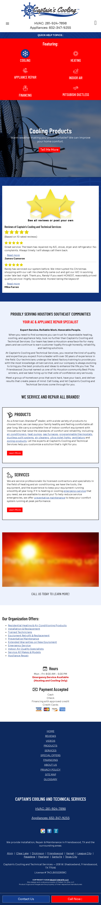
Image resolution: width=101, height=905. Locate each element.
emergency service (75, 491)
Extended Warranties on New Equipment (32, 642)
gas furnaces (50, 434)
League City (84, 853)
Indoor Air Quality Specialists (26, 648)
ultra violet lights (60, 437)
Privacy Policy (50, 769)
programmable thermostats (75, 434)
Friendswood (55, 853)
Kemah (70, 853)
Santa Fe (57, 856)
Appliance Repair (18, 655)
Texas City (71, 856)
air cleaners (42, 437)
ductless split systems (20, 437)
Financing (50, 760)
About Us (50, 764)
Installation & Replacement (24, 628)
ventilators (78, 437)
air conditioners (16, 434)
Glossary (50, 779)
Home (50, 731)
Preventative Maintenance (23, 638)
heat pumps (35, 434)
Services (50, 750)
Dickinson (38, 853)
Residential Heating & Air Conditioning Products (37, 625)
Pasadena (29, 856)
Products (50, 745)
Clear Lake (22, 853)
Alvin (10, 853)
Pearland (43, 856)
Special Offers (50, 755)
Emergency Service (19, 645)
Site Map (50, 774)
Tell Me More (49, 150)
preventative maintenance (49, 497)
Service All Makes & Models (24, 652)
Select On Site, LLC (59, 880)
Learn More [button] (15, 453)
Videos (50, 740)
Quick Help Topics (50, 35)
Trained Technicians (20, 632)
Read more (13, 255)
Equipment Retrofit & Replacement (29, 635)
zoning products (17, 441)
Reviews (50, 736)
